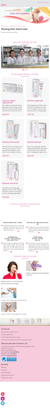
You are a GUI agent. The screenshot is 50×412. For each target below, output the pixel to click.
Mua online (4, 370)
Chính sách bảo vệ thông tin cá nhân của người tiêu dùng (16, 339)
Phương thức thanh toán (7, 375)
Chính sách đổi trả (6, 372)
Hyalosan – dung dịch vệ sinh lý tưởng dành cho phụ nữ (37, 274)
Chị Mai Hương (37, 237)
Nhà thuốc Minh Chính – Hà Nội (12, 222)
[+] (16, 230)
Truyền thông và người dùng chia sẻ (10, 337)
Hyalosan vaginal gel (35, 101)
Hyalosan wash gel (34, 142)
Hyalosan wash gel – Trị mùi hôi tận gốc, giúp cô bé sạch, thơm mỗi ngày (12, 282)
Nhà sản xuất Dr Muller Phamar (9, 332)
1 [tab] (23, 69)
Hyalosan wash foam (10, 183)
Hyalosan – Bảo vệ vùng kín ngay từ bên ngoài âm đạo (14, 300)
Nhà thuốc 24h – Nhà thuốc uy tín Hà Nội (37, 223)
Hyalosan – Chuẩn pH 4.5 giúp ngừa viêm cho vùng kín (14, 314)
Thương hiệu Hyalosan (7, 334)
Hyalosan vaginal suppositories (8, 102)
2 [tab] (25, 69)
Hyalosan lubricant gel (10, 142)
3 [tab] (26, 69)
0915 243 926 (9, 348)
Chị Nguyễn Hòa (12, 237)
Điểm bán (3, 367)
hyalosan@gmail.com (10, 350)
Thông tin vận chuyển (7, 377)
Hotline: (40, 2)
